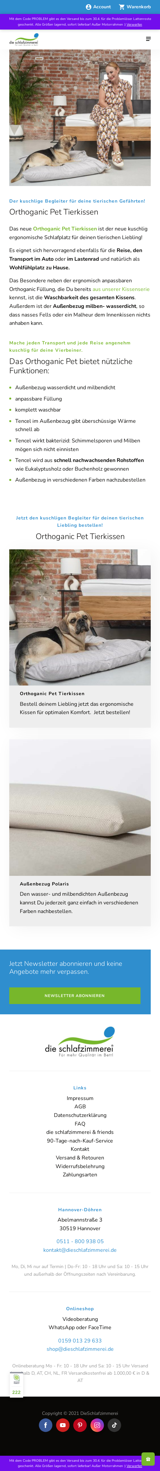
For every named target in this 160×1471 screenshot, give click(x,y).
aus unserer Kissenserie (121, 289)
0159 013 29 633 (80, 1340)
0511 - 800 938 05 (80, 1241)
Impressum (80, 1098)
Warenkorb (135, 7)
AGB (80, 1106)
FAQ (80, 1124)
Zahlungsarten (80, 1174)
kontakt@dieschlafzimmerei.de (80, 1250)
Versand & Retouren (80, 1157)
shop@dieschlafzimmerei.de (80, 1349)
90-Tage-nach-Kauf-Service (80, 1141)
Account (98, 7)
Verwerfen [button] (134, 24)
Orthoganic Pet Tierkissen (65, 228)
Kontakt (80, 1149)
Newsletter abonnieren (75, 995)
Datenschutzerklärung (80, 1115)
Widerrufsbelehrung (80, 1166)
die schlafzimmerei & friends (80, 1132)
